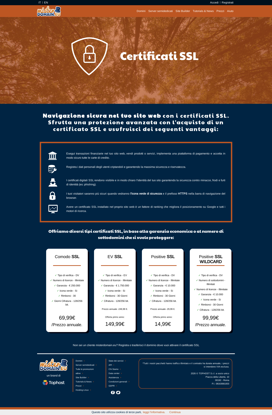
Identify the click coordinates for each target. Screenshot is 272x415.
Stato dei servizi (117, 361)
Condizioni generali (119, 381)
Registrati (227, 2)
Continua (175, 412)
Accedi (214, 2)
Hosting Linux (83, 390)
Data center (115, 373)
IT (40, 2)
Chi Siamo (115, 369)
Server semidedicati (160, 11)
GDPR (113, 386)
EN (46, 2)
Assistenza (115, 377)
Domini (141, 11)
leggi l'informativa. (154, 412)
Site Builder (183, 11)
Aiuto (230, 11)
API (111, 365)
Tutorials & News (203, 11)
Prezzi (220, 11)
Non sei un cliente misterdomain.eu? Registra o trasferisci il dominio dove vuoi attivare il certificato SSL (136, 345)
